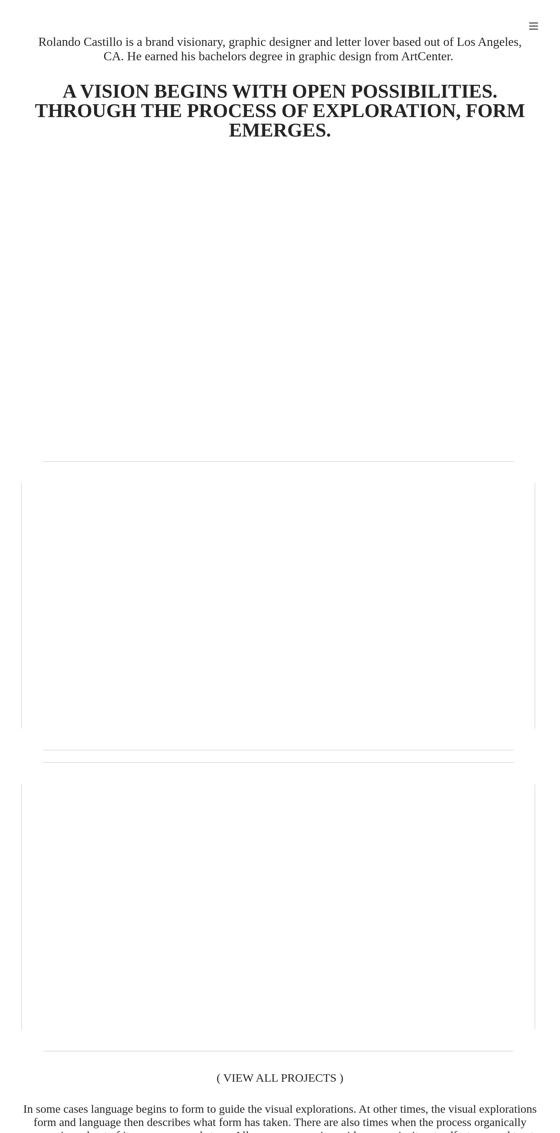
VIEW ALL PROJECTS (280, 1077)
